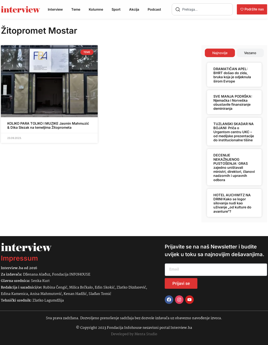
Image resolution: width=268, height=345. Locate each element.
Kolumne (96, 9)
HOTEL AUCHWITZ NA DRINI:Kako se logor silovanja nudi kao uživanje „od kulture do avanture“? (232, 203)
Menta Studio (145, 334)
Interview (55, 9)
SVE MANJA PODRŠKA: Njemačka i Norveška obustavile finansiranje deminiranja (232, 102)
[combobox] (202, 9)
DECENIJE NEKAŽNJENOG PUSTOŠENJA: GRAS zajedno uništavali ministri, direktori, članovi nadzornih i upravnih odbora (234, 167)
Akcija (134, 9)
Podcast (154, 9)
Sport (116, 9)
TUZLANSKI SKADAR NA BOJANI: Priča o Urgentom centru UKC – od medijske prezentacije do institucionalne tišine (233, 132)
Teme (75, 9)
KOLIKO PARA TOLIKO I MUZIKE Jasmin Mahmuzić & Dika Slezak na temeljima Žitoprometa (48, 125)
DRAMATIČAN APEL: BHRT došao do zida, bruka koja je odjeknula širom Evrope (232, 75)
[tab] (220, 53)
